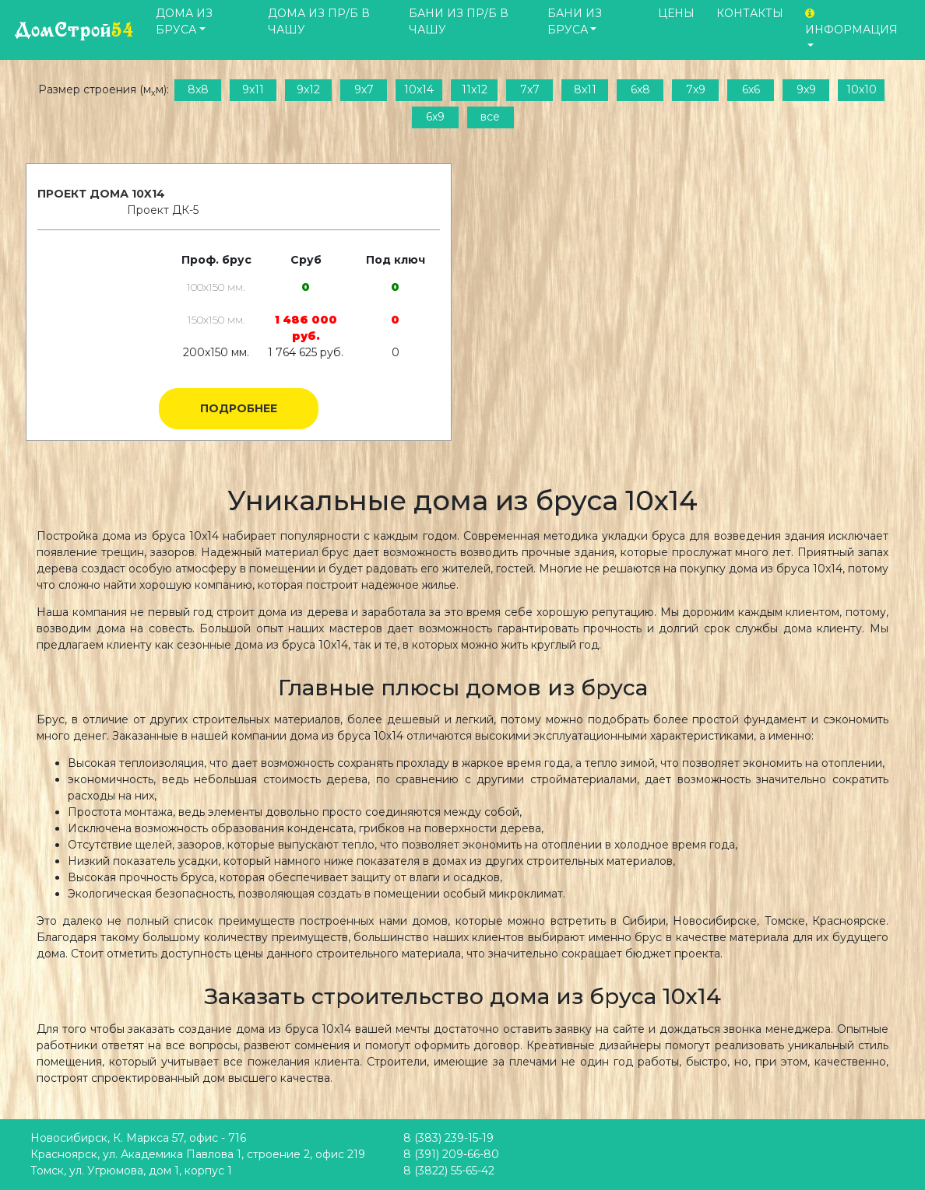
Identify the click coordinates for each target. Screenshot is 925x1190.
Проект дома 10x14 (101, 194)
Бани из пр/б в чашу (458, 21)
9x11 (253, 89)
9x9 (806, 89)
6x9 (435, 117)
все (490, 117)
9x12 (308, 89)
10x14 (419, 89)
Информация (851, 22)
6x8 (640, 89)
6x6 (751, 89)
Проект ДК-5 (163, 210)
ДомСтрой (74, 30)
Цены (676, 13)
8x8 (198, 89)
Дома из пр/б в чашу (319, 21)
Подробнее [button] (238, 408)
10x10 (861, 89)
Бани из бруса (574, 21)
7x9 (695, 89)
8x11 (585, 89)
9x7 (364, 89)
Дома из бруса (184, 21)
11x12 (474, 89)
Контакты (749, 13)
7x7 (530, 89)
